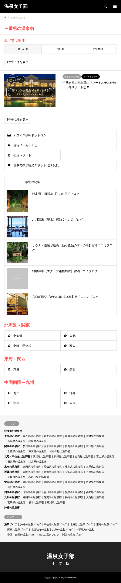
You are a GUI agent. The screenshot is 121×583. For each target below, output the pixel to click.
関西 (72, 369)
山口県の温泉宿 (16, 487)
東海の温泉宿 (12, 466)
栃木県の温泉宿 (53, 446)
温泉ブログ (10, 524)
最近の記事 (32, 182)
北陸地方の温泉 (40, 529)
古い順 (60, 48)
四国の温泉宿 (12, 492)
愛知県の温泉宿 (53, 466)
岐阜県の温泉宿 (74, 466)
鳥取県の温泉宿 (32, 482)
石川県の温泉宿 (16, 461)
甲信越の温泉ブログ (55, 524)
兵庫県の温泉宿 (95, 471)
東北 (72, 335)
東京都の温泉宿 (37, 451)
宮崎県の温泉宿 (16, 502)
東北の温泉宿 (12, 436)
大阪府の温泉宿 (32, 471)
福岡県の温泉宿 (32, 497)
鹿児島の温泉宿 (56, 502)
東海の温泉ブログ (106, 524)
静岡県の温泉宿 (32, 466)
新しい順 (23, 48)
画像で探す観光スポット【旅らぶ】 (37, 165)
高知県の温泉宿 (95, 492)
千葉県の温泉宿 (16, 451)
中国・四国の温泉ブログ (21, 534)
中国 (16, 403)
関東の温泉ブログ (17, 529)
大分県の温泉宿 (95, 497)
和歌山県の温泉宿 (38, 476)
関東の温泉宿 (12, 446)
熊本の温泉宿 (36, 502)
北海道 (17, 335)
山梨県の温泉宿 (84, 456)
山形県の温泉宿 (16, 441)
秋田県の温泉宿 (74, 436)
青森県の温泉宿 (32, 436)
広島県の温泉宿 (95, 482)
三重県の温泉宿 (95, 466)
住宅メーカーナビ (25, 145)
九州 (16, 393)
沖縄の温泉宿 (12, 507)
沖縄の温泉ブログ (30, 524)
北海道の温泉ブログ (81, 524)
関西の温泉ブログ (72, 534)
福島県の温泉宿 (37, 441)
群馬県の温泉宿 (74, 446)
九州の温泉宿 (12, 497)
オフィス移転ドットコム (29, 135)
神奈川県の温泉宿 (60, 451)
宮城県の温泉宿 (95, 436)
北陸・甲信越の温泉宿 (17, 456)
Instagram (60, 563)
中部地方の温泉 (85, 529)
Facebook (53, 563)
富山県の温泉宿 (105, 456)
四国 (72, 403)
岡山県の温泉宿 (74, 482)
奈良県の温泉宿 (16, 476)
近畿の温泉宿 (12, 471)
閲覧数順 (98, 48)
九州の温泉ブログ (62, 529)
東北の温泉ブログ (49, 534)
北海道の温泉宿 (13, 430)
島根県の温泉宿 (53, 482)
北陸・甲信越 (22, 346)
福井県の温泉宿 (37, 461)
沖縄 (72, 393)
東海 (16, 369)
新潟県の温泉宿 (42, 456)
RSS (67, 563)
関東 (72, 346)
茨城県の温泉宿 (32, 446)
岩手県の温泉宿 (53, 436)
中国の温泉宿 (12, 482)
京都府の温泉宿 (53, 471)
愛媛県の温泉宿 (74, 492)
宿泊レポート (22, 155)
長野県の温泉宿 (63, 456)
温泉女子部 (60, 556)
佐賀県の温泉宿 (53, 497)
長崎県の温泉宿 (74, 497)
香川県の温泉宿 (53, 492)
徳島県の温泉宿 (32, 492)
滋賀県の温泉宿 (74, 471)
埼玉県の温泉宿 (95, 446)
